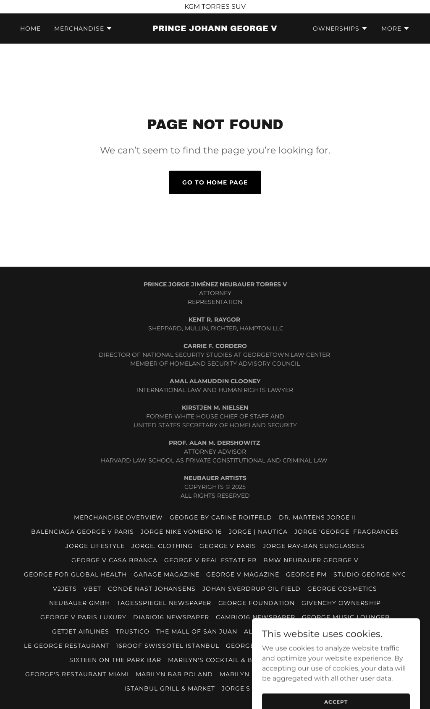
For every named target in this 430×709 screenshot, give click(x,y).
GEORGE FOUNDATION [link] (256, 603)
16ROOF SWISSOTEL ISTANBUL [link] (167, 645)
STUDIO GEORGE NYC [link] (369, 574)
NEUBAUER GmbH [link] (79, 603)
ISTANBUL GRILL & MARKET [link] (169, 688)
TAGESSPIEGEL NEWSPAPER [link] (164, 603)
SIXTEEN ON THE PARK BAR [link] (115, 660)
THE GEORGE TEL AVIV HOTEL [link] (328, 631)
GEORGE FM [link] (306, 574)
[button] (83, 28)
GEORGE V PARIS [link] (228, 546)
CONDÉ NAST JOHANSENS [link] (152, 588)
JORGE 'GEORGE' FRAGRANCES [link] (346, 531)
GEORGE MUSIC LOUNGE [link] (267, 645)
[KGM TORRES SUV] (215, 7)
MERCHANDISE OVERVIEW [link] (118, 517)
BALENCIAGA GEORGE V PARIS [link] (82, 531)
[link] (215, 29)
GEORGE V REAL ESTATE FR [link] (210, 560)
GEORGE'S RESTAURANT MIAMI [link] (77, 674)
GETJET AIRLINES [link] (80, 631)
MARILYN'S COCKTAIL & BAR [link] (215, 660)
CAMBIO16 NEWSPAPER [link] (255, 617)
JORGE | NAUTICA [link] (258, 531)
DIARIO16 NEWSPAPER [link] (171, 617)
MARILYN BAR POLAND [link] (174, 674)
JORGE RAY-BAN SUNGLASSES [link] (313, 546)
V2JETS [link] (65, 588)
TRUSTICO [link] (132, 631)
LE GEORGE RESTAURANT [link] (66, 645)
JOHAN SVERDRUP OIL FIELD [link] (251, 588)
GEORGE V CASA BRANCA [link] (114, 560)
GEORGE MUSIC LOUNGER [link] (346, 617)
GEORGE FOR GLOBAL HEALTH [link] (75, 574)
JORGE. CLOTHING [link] (162, 546)
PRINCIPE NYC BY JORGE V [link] (361, 645)
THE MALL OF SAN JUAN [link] (196, 631)
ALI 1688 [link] (258, 631)
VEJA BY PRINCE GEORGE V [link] (314, 660)
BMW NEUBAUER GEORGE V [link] (311, 560)
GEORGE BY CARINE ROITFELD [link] (221, 517)
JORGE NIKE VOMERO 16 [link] (182, 531)
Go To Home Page (215, 182)
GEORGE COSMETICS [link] (342, 588)
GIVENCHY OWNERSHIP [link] (341, 603)
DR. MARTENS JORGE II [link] (317, 517)
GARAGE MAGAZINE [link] (166, 574)
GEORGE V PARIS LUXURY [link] (83, 617)
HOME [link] (30, 28)
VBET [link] (92, 588)
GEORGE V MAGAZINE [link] (242, 574)
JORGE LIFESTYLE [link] (95, 546)
